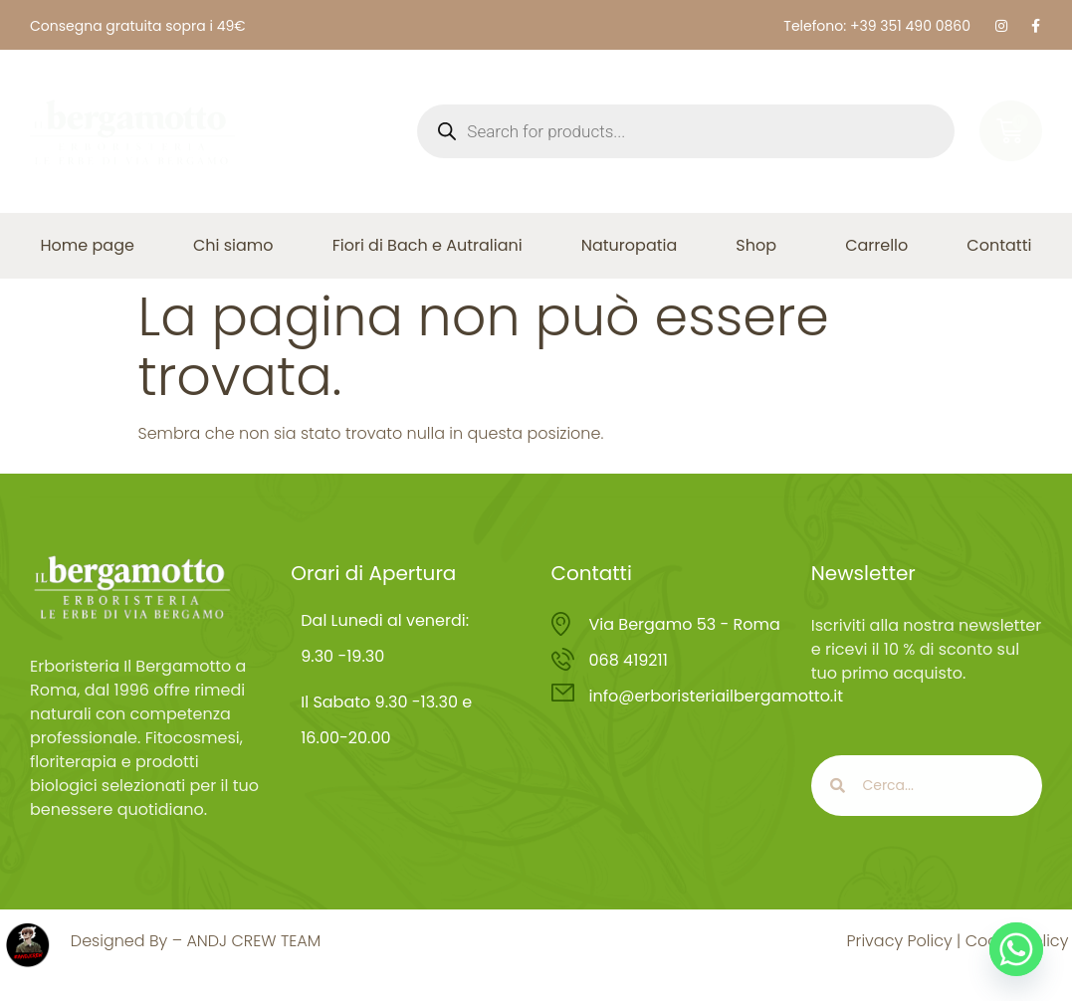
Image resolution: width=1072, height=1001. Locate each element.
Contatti (998, 245)
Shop (761, 245)
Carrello (876, 245)
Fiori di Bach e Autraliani (427, 245)
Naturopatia (629, 245)
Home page (87, 245)
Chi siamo (233, 245)
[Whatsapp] (1016, 949)
